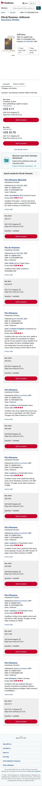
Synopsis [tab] (6, 84)
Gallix (11, 263)
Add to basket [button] (21, 120)
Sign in (32, 3)
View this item (7, 106)
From (22, 50)
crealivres (13, 405)
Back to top (21, 738)
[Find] (38, 8)
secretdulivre (14, 195)
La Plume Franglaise (17, 329)
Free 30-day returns (21, 149)
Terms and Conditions (34, 771)
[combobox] (24, 8)
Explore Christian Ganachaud (24, 166)
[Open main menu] (5, 8)
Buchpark (12, 678)
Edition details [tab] (18, 84)
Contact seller (9, 209)
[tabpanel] (20, 90)
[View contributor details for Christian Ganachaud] (10, 20)
